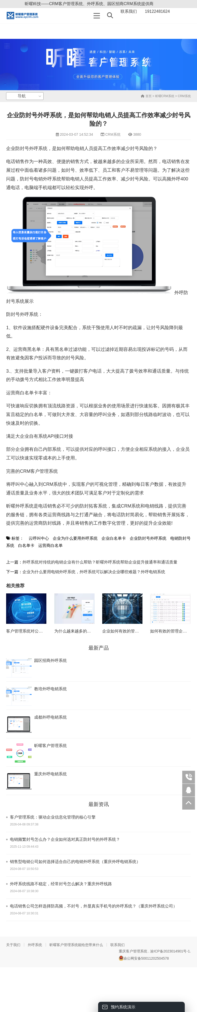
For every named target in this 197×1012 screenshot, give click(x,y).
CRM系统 (184, 96)
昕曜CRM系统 (164, 96)
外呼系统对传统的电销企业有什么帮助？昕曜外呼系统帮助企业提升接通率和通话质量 (99, 562)
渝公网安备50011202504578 (144, 958)
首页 (146, 96)
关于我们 (13, 945)
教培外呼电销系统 (50, 689)
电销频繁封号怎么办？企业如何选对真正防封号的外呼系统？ (65, 839)
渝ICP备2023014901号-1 (170, 951)
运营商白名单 (50, 545)
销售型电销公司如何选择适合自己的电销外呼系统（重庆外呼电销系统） (75, 861)
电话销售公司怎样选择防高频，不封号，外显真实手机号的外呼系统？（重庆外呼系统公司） (93, 906)
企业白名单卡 (113, 538)
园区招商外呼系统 (50, 660)
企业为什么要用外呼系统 (75, 538)
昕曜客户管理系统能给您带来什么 (76, 945)
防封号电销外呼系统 (40, 178)
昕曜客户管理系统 (50, 745)
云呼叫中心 (39, 538)
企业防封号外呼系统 (148, 538)
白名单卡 (26, 545)
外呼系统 (35, 945)
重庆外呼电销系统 (50, 774)
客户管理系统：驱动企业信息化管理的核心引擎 (53, 817)
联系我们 (117, 945)
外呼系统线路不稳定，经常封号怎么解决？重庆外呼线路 (61, 884)
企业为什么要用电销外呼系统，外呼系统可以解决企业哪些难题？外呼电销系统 (93, 572)
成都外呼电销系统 (50, 717)
